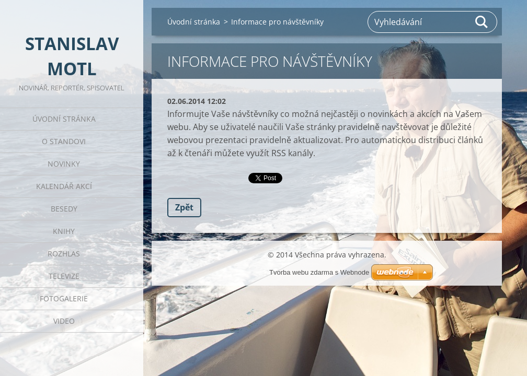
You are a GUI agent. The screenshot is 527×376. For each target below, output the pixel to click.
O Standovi (64, 141)
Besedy (64, 209)
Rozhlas (64, 253)
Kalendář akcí (64, 186)
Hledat (482, 22)
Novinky (64, 164)
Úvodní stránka (64, 119)
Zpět (184, 207)
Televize (64, 276)
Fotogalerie (64, 298)
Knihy (64, 231)
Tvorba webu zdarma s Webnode (319, 272)
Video (64, 321)
